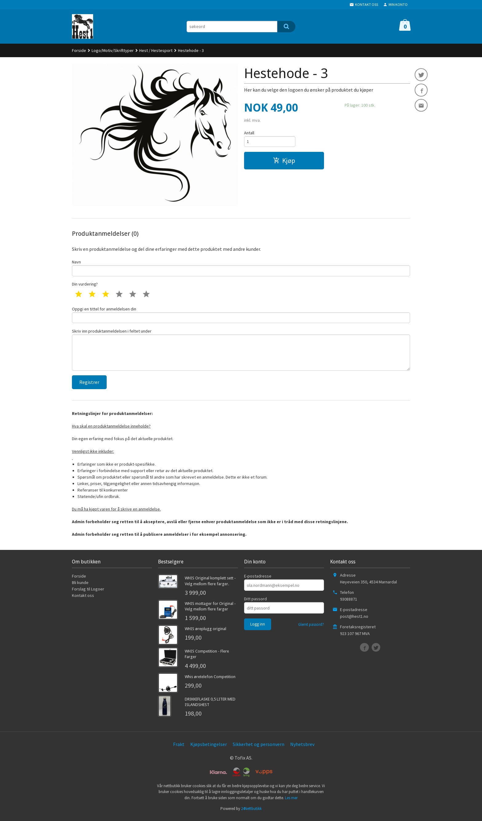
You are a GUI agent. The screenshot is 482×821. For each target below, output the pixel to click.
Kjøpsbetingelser (208, 747)
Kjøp (284, 161)
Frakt (178, 747)
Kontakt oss (83, 599)
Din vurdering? (85, 284)
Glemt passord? (311, 627)
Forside (79, 50)
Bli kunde (80, 586)
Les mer (291, 800)
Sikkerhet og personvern (258, 747)
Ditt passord (255, 602)
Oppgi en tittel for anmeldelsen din (241, 315)
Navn (241, 268)
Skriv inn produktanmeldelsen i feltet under (241, 351)
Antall (249, 133)
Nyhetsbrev (302, 747)
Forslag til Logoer (88, 592)
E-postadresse (257, 579)
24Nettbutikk (251, 811)
